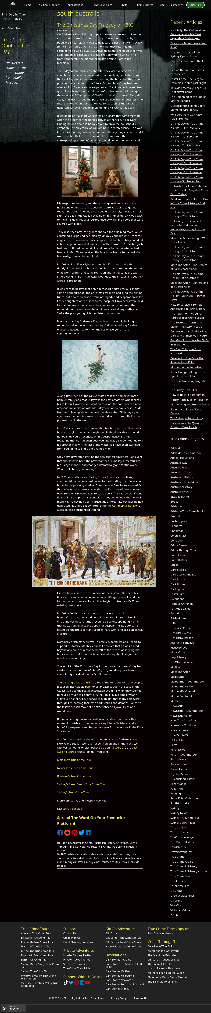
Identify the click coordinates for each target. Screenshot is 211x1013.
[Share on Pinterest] (74, 835)
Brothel (175, 516)
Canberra (176, 526)
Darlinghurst (178, 589)
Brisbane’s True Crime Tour (74, 776)
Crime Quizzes (145, 4)
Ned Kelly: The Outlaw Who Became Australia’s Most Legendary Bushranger (187, 34)
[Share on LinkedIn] (88, 835)
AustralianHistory (181, 487)
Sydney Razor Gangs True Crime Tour (40, 965)
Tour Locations (78, 5)
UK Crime (176, 891)
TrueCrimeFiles (179, 886)
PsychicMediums (181, 774)
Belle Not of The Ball (160, 946)
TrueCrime (177, 881)
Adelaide (66, 843)
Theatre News (179, 827)
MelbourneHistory (181, 686)
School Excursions (74, 964)
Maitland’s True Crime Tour (74, 760)
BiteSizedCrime (180, 496)
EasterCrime (178, 594)
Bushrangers (178, 521)
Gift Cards (111, 933)
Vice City (175, 905)
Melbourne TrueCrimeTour (187, 681)
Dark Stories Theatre (183, 574)
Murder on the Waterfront (186, 367)
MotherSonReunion (182, 696)
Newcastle (176, 706)
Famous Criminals (181, 603)
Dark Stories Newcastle (119, 980)
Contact (178, 5)
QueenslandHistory (182, 779)
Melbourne (177, 677)
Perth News (177, 749)
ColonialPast (178, 535)
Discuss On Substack (70, 808)
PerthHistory (178, 759)
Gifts (128, 5)
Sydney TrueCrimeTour (184, 818)
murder (106, 862)
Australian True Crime (184, 482)
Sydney (174, 808)
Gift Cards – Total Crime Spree (123, 942)
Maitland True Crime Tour (36, 946)
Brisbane (176, 506)
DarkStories (177, 584)
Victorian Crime (180, 910)
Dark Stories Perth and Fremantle (125, 984)
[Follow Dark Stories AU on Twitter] (71, 984)
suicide (135, 862)
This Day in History (182, 842)
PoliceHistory (178, 769)
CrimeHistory (178, 560)
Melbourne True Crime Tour (37, 951)
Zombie (175, 915)
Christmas (72, 617)
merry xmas (93, 862)
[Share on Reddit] (67, 835)
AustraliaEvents (180, 467)
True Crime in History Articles (188, 871)
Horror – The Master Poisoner (189, 399)
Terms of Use (141, 998)
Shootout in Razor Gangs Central (167, 977)
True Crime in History (183, 866)
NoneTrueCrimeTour (183, 720)
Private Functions (106, 5)
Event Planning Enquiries (78, 942)
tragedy (61, 866)
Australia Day (178, 462)
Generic (175, 613)
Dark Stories (82, 846)
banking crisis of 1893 (76, 682)
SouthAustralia (179, 803)
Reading (175, 793)
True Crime (177, 856)
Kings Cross (177, 652)
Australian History (104, 843)
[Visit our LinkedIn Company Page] (82, 984)
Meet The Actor (180, 672)
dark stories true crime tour (95, 858)
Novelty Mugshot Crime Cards (123, 946)
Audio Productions (182, 458)
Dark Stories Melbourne (120, 975)
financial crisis (116, 477)
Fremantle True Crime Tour (37, 942)
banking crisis (87, 854)
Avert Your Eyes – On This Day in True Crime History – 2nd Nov (189, 203)
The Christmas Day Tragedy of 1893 (95, 25)
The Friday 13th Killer (183, 390)
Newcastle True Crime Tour (37, 955)
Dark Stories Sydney (117, 989)
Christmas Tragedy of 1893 (164, 959)
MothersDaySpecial (182, 691)
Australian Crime (82, 843)
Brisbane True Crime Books (187, 511)
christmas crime (119, 854)
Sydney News (178, 813)
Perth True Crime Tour (34, 959)
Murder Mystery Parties (77, 955)
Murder (175, 701)
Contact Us (69, 933)
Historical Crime (100, 846)
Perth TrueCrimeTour (183, 754)
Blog (162, 4)
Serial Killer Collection (184, 798)
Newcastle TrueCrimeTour (186, 710)
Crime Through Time (183, 550)
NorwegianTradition (183, 725)
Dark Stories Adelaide (118, 959)
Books (174, 501)
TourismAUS (178, 847)
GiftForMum (178, 618)
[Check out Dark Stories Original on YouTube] (87, 984)
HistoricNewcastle (181, 638)
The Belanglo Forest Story (186, 418)
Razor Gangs (178, 784)
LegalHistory (178, 657)
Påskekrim (177, 740)
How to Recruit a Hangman (187, 395)
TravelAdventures (181, 852)
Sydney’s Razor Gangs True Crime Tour (81, 784)
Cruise (174, 565)
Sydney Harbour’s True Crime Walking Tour (38, 977)
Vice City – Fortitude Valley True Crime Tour (39, 984)
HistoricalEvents (180, 633)
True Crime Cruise (181, 861)
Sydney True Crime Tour (35, 971)
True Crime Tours (50, 5)
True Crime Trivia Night (77, 968)
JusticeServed (178, 647)
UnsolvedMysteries (182, 895)
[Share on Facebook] (60, 835)
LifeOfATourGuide (181, 662)
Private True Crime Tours (78, 959)
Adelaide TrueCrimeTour (185, 453)
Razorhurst (177, 788)
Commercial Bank (123, 505)
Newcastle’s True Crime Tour (75, 768)
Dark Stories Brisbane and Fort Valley (124, 965)
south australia (121, 862)
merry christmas (75, 862)
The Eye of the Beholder (162, 955)
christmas (103, 854)
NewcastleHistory (181, 715)
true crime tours (111, 747)
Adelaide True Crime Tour (36, 933)
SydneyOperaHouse (183, 822)
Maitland (176, 667)
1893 (64, 854)
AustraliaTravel (179, 492)
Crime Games (179, 545)
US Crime (176, 900)
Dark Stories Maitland (118, 971)
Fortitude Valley (180, 608)
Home (27, 4)
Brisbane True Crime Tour (36, 937)
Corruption (177, 540)
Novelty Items (179, 730)
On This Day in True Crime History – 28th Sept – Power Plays (187, 296)
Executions (177, 599)
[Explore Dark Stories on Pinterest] (76, 984)
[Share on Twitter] (81, 835)
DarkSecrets (178, 579)
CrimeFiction (178, 555)
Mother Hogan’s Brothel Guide (189, 404)
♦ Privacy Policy (117, 998)
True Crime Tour (180, 876)
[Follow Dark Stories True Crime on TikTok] (65, 984)
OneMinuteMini (180, 735)
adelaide (73, 854)
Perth (173, 745)
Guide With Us (71, 937)
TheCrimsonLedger (182, 837)
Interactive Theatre (182, 642)
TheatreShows (179, 832)
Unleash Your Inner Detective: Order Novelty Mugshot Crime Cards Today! (189, 190)
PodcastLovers (179, 764)
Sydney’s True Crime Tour (73, 792)
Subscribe (195, 4)
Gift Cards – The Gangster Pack (124, 937)
